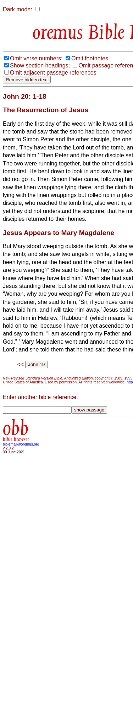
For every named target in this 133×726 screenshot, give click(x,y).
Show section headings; (40, 65)
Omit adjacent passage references (53, 73)
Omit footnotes (89, 58)
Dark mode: (17, 9)
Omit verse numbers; (36, 58)
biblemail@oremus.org (21, 444)
